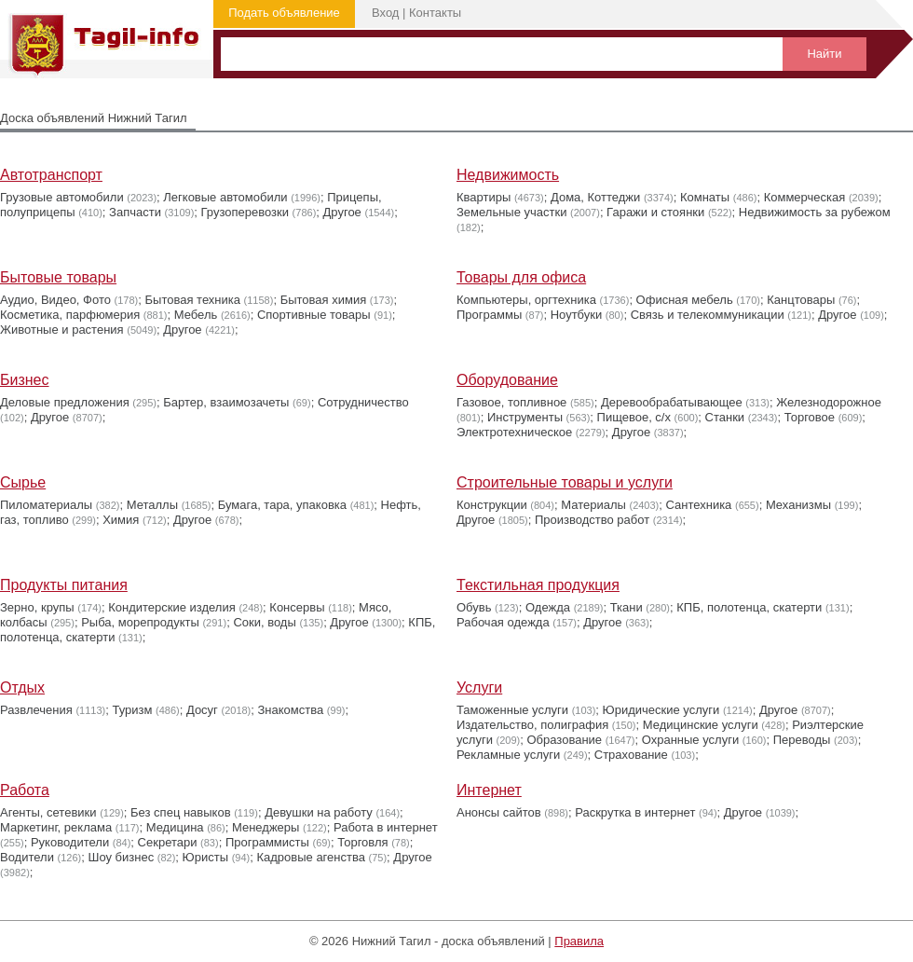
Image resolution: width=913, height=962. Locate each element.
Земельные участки (511, 212)
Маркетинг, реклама (56, 827)
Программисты (267, 842)
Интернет (489, 790)
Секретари (168, 842)
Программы (489, 315)
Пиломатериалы (46, 505)
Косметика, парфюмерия (70, 315)
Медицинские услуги (700, 725)
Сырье (23, 482)
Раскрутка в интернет (635, 812)
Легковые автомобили (225, 197)
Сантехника (699, 505)
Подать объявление (284, 13)
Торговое (809, 417)
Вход (385, 13)
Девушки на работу (319, 812)
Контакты (435, 13)
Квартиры (483, 197)
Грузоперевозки (245, 212)
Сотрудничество (363, 402)
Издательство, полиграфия (532, 725)
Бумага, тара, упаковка (282, 505)
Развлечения (36, 710)
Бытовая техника (192, 300)
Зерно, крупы (37, 607)
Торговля (362, 842)
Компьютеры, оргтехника (526, 300)
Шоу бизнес (121, 857)
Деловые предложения (64, 402)
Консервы (296, 607)
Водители (27, 857)
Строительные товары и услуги (564, 482)
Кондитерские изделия (172, 607)
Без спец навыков (180, 812)
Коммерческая (805, 197)
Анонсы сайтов (498, 812)
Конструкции (491, 505)
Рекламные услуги (508, 755)
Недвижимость (507, 175)
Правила (579, 941)
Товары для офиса (521, 277)
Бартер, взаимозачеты (226, 402)
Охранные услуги (690, 740)
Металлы (152, 505)
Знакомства (291, 710)
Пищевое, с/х (634, 417)
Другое (342, 212)
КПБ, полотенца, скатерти (749, 607)
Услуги (479, 687)
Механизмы (798, 505)
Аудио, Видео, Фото (55, 300)
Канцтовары (801, 300)
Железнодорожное (828, 402)
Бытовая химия (323, 300)
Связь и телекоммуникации (707, 315)
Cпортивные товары (314, 315)
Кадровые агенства (310, 857)
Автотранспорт (51, 175)
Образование (565, 740)
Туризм (132, 710)
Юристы (205, 857)
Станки (725, 417)
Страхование (631, 755)
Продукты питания (64, 585)
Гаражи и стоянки (655, 212)
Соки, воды (264, 622)
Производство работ (592, 520)
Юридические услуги (661, 710)
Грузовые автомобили (62, 197)
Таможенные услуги (512, 710)
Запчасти (135, 212)
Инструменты (525, 417)
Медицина (175, 827)
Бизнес (24, 380)
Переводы (802, 740)
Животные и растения (62, 330)
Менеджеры (265, 827)
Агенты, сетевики (48, 812)
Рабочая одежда (503, 622)
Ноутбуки (577, 315)
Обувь (473, 607)
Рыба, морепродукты (140, 622)
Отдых (22, 687)
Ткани (626, 607)
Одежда (547, 607)
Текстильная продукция (538, 585)
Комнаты (704, 197)
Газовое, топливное (511, 402)
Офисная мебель (684, 300)
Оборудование (507, 380)
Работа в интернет (386, 827)
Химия (120, 520)
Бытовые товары (58, 277)
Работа (24, 790)
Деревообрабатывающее (672, 402)
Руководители (70, 842)
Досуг (202, 710)
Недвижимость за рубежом (815, 212)
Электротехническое (514, 432)
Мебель (196, 315)
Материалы (593, 505)
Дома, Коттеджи (595, 197)
